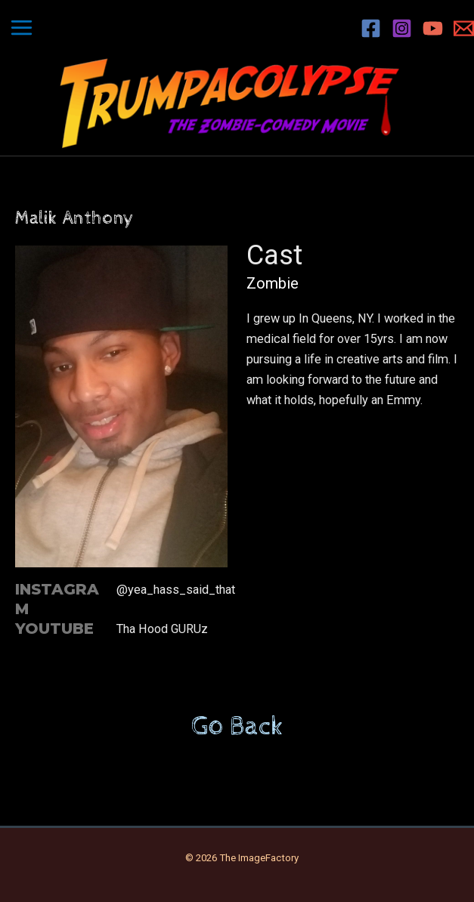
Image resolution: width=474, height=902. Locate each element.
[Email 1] (464, 28)
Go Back (237, 727)
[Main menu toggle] (22, 28)
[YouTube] (433, 28)
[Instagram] (402, 28)
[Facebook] (371, 28)
